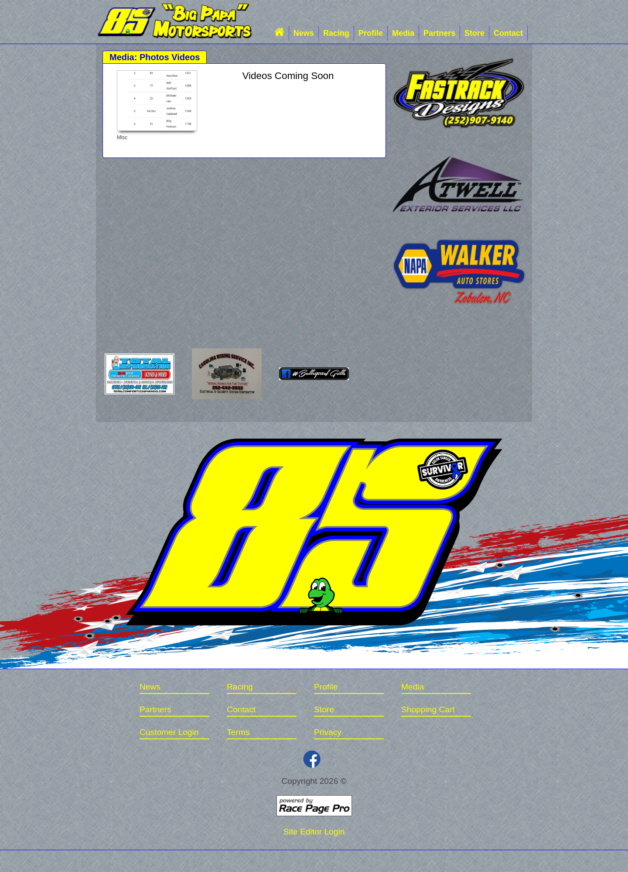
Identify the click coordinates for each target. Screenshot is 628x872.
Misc (122, 137)
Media (403, 33)
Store (474, 33)
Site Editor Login (314, 831)
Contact (508, 33)
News (304, 33)
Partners (439, 33)
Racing (336, 33)
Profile (370, 33)
